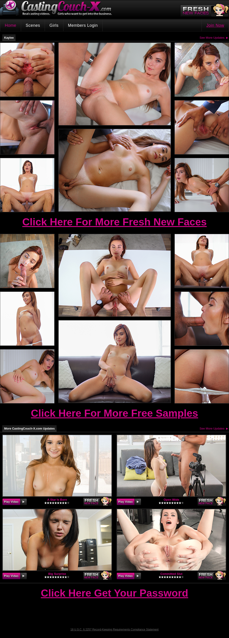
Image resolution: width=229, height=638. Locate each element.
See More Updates (212, 37)
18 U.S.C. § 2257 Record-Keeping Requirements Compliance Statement (115, 629)
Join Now (215, 25)
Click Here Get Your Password (114, 593)
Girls (54, 25)
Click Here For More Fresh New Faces (114, 222)
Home (10, 25)
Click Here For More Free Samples (114, 413)
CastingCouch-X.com (57, 9)
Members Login (83, 25)
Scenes (33, 25)
